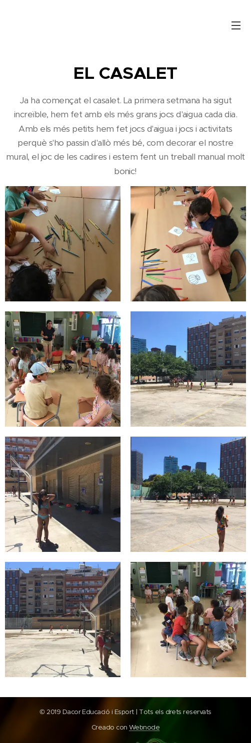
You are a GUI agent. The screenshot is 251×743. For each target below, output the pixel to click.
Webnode (144, 727)
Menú (236, 25)
